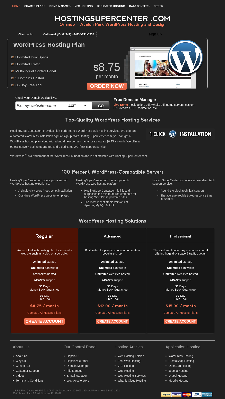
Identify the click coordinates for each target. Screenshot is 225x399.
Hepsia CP (73, 356)
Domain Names (60, 6)
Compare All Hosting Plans (44, 312)
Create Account (45, 321)
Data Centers (139, 6)
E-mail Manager (77, 375)
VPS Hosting (84, 6)
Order (158, 6)
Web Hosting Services (132, 375)
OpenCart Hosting (180, 365)
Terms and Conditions (29, 380)
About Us (22, 356)
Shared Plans (34, 6)
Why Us (21, 361)
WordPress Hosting (181, 356)
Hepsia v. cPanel (77, 361)
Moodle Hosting (178, 380)
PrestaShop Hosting (181, 361)
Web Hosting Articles (131, 356)
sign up (155, 34)
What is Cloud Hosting (132, 380)
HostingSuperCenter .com (112, 19)
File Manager (75, 370)
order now (107, 86)
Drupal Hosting (178, 375)
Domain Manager (78, 365)
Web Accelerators (78, 380)
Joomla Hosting (178, 370)
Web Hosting (126, 370)
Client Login (25, 34)
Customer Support (27, 370)
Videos (20, 375)
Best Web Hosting (129, 361)
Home (16, 6)
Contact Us (23, 365)
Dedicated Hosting (111, 6)
